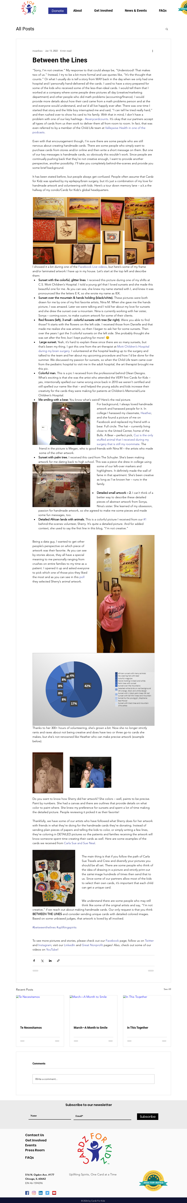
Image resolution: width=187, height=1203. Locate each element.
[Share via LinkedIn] (50, 960)
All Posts (25, 29)
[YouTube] (54, 1193)
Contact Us (34, 1135)
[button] (81, 11)
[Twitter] (47, 1193)
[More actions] (153, 51)
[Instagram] (34, 1193)
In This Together (137, 1027)
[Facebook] (27, 1193)
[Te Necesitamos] (40, 1008)
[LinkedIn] (41, 1193)
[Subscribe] (147, 1116)
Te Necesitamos (31, 1027)
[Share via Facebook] (34, 960)
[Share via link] (58, 960)
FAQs (29, 1157)
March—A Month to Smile (91, 1027)
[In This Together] (147, 1008)
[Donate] (57, 11)
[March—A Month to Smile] (93, 1008)
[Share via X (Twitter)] (42, 960)
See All (167, 989)
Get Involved (36, 1140)
